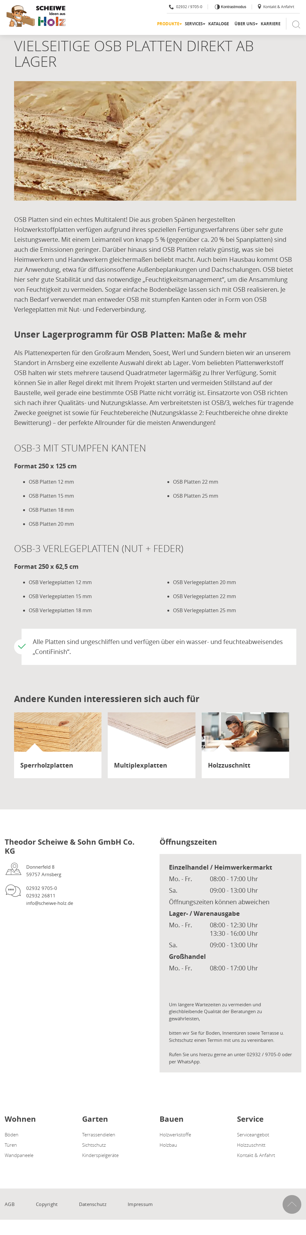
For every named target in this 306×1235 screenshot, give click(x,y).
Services (194, 24)
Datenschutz (92, 1204)
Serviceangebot (253, 1134)
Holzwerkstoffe (175, 1134)
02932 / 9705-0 (185, 6)
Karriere (270, 24)
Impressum (140, 1204)
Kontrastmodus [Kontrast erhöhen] (233, 7)
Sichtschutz (94, 1145)
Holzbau (168, 1145)
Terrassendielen (98, 1134)
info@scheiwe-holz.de (49, 903)
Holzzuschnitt (251, 1145)
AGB (10, 1204)
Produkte (168, 24)
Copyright (47, 1204)
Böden (11, 1134)
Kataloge (218, 24)
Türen (11, 1145)
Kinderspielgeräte (100, 1155)
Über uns (244, 24)
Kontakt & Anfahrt (275, 6)
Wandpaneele (19, 1155)
